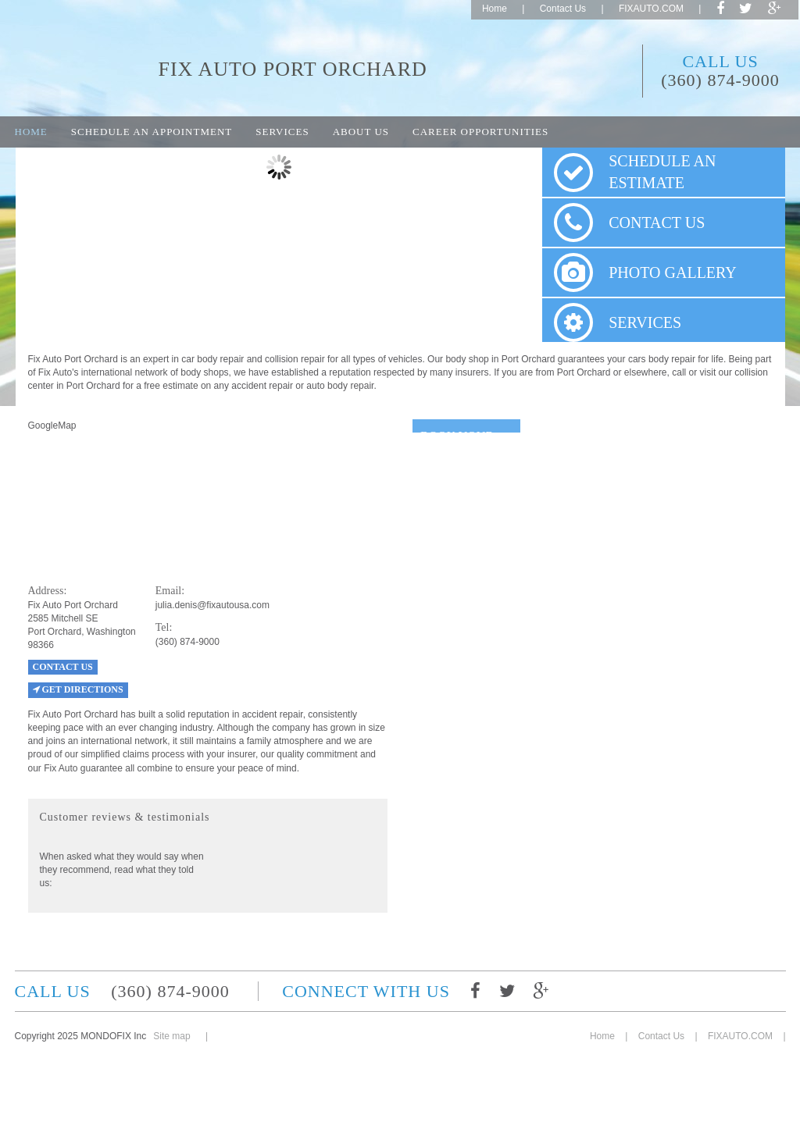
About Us (361, 131)
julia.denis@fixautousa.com (212, 605)
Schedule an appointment (151, 131)
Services (282, 131)
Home (494, 8)
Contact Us (563, 8)
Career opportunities (480, 131)
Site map (171, 1036)
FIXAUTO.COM (651, 8)
